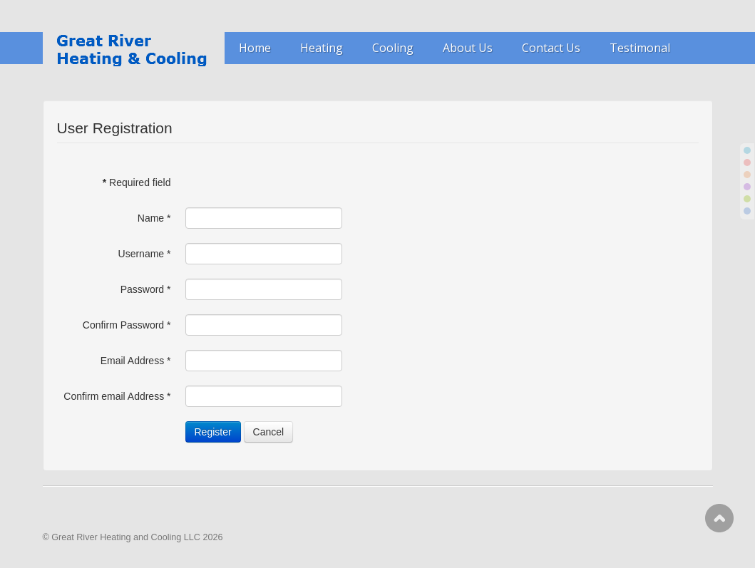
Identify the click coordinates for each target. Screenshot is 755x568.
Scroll (719, 518)
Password (145, 289)
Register (213, 432)
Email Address (136, 360)
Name (154, 218)
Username (144, 253)
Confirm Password (127, 325)
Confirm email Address (116, 396)
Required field (137, 182)
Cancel (268, 432)
